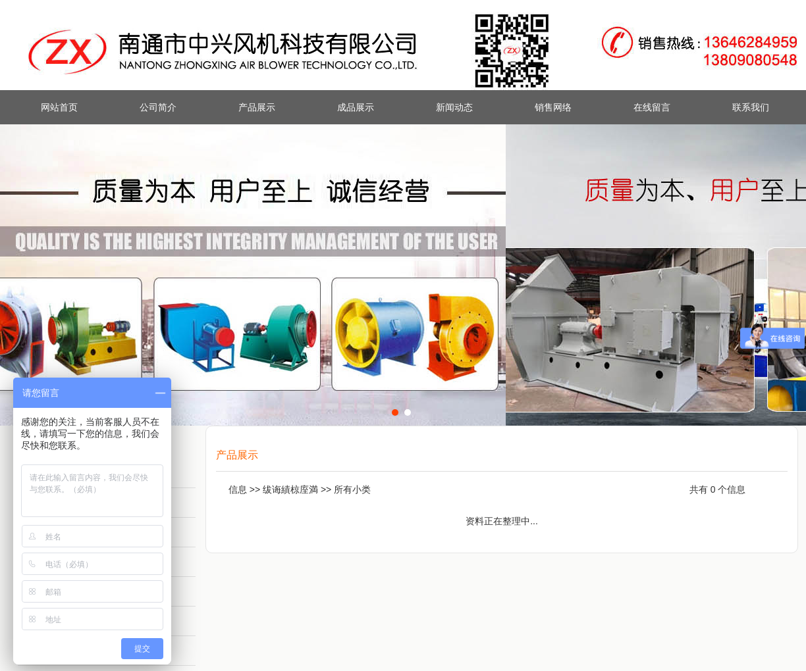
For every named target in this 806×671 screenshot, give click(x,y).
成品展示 (355, 107)
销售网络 (553, 107)
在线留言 (651, 107)
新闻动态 (454, 107)
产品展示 (256, 107)
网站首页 (59, 107)
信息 (237, 489)
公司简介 (158, 107)
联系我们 (750, 107)
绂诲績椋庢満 (290, 489)
